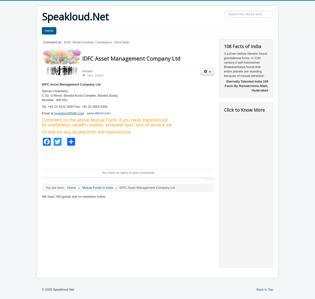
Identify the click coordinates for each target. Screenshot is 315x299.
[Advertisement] (131, 157)
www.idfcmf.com (98, 113)
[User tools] (207, 71)
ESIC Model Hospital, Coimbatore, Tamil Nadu (96, 42)
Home (49, 31)
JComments (208, 179)
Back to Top (264, 289)
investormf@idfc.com (69, 113)
